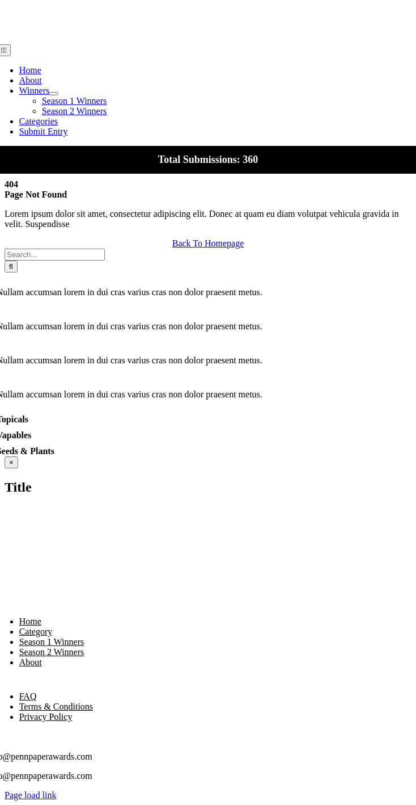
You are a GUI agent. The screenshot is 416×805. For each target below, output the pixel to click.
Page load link (31, 795)
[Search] (11, 266)
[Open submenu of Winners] (53, 93)
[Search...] (55, 255)
